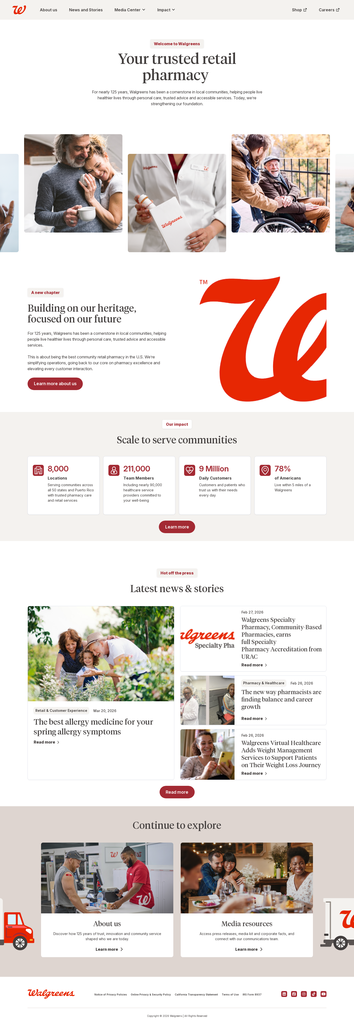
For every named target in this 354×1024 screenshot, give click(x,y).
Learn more (107, 949)
